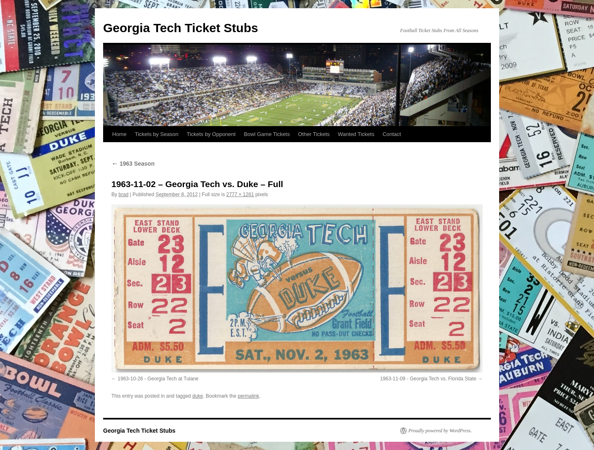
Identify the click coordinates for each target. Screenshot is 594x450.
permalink (248, 396)
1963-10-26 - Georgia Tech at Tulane (158, 379)
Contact (391, 134)
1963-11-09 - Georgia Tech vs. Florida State (428, 379)
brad (123, 194)
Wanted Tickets (356, 134)
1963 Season (133, 163)
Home (119, 134)
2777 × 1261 (240, 194)
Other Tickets (314, 134)
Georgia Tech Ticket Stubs (180, 28)
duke (197, 396)
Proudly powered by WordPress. (440, 431)
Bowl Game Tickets (267, 134)
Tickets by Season (157, 134)
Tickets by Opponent (211, 134)
